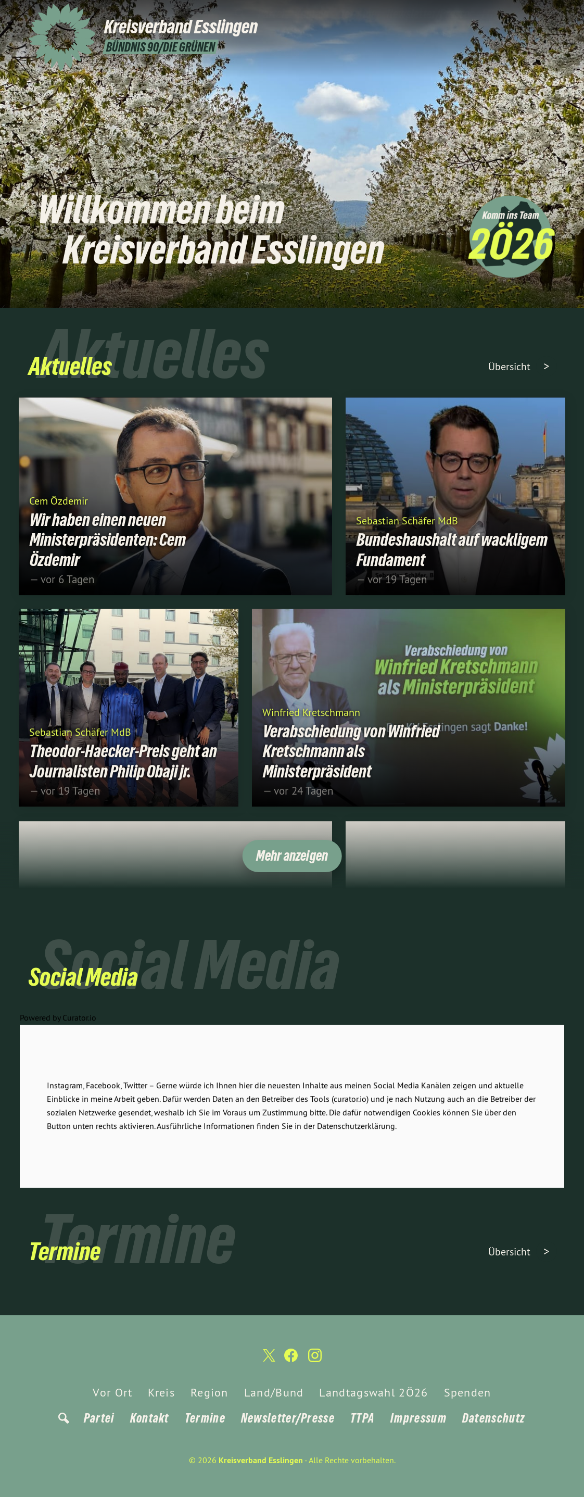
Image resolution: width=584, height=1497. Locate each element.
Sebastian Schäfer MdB (407, 530)
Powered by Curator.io (58, 1028)
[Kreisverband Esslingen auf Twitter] (519, 14)
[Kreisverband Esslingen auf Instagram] (550, 14)
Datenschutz (493, 1418)
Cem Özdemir (58, 511)
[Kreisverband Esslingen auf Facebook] (534, 14)
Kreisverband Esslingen (261, 1460)
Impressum (418, 1418)
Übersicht (510, 366)
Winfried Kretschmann (311, 722)
